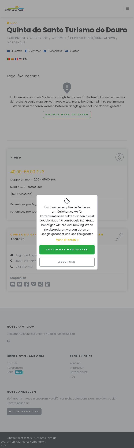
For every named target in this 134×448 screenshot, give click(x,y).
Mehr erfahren (67, 240)
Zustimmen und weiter (67, 249)
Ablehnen (67, 261)
